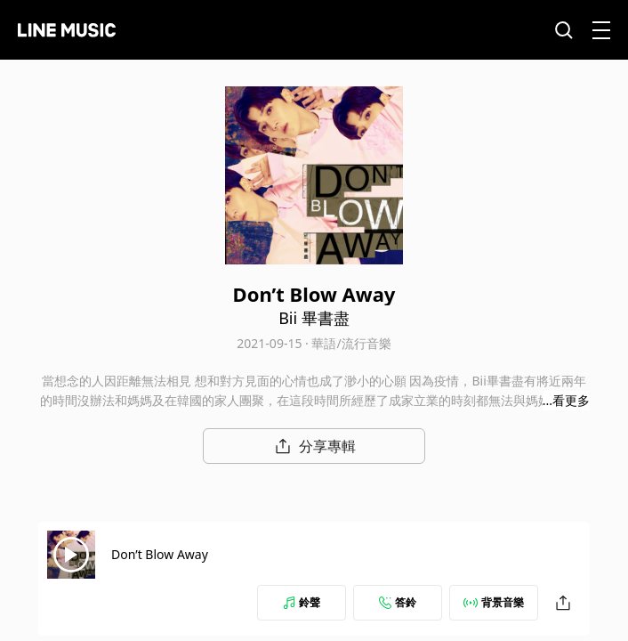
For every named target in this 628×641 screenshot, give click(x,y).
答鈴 (397, 602)
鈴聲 (301, 602)
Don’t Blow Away (159, 554)
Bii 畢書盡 (314, 318)
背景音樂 (493, 602)
